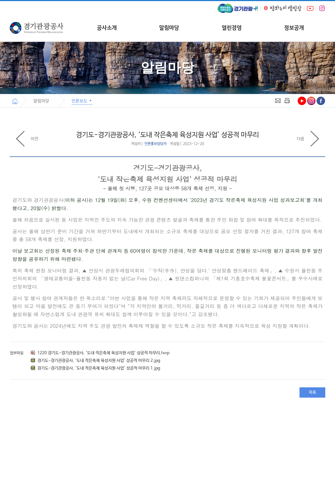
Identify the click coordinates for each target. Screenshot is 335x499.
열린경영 (232, 28)
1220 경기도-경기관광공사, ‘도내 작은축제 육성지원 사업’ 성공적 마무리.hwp (100, 352)
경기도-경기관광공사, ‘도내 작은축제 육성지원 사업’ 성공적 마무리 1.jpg (95, 368)
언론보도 (82, 100)
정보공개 (294, 28)
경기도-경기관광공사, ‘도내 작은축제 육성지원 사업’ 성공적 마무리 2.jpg (95, 360)
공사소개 (107, 28)
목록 (312, 392)
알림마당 (169, 28)
